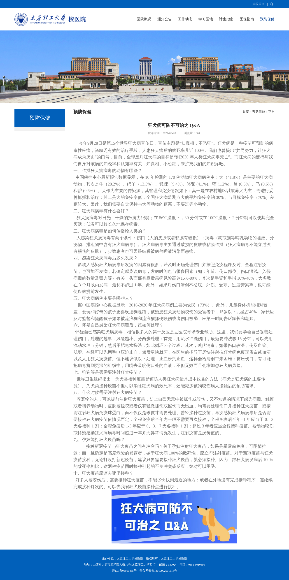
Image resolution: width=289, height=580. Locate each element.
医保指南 (247, 19)
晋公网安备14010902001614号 (158, 570)
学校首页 (258, 4)
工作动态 (185, 19)
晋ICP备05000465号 (124, 570)
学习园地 (205, 19)
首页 (246, 112)
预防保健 (267, 19)
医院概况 (144, 19)
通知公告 (164, 19)
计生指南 (226, 19)
